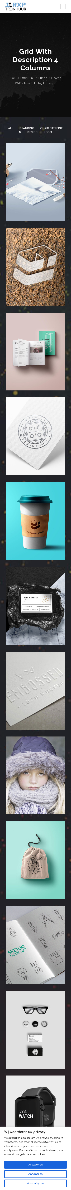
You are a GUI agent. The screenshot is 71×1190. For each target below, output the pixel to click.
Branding (27, 128)
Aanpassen (35, 1174)
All (10, 128)
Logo (48, 132)
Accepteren (35, 1164)
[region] (35, 1158)
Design (32, 132)
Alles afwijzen (35, 1183)
